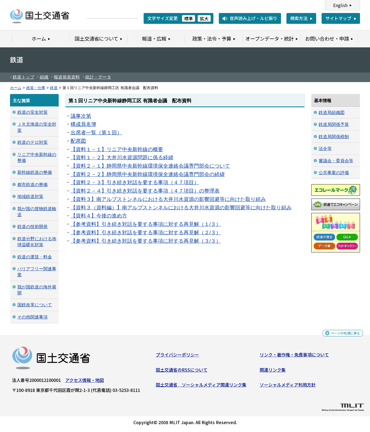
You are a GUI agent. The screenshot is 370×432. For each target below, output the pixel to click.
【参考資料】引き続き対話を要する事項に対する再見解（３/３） (146, 241)
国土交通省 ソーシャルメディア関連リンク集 (201, 387)
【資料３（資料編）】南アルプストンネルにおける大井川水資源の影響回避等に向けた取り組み (181, 207)
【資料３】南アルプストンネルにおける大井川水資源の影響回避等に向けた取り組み (168, 199)
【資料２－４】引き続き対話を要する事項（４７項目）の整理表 (145, 191)
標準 (188, 18)
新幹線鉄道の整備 (34, 172)
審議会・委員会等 (336, 160)
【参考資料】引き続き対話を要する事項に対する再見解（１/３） (146, 224)
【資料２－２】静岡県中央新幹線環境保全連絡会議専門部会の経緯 (148, 174)
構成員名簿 (83, 124)
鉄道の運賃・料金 (34, 257)
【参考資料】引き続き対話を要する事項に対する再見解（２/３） (146, 232)
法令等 (325, 148)
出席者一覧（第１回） (96, 132)
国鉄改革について (34, 305)
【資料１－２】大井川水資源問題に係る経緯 (122, 157)
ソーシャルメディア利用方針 (288, 387)
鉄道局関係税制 (334, 136)
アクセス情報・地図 (84, 382)
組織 (44, 77)
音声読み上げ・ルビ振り (253, 18)
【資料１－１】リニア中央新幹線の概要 (117, 149)
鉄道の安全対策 (32, 112)
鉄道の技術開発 (32, 226)
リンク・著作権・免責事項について (294, 356)
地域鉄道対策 (30, 196)
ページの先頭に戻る (341, 337)
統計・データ (98, 77)
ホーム (15, 88)
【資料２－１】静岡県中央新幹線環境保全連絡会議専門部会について (150, 166)
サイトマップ (338, 18)
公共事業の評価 (334, 172)
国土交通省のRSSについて (181, 372)
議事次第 (81, 116)
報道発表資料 (67, 77)
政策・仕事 (35, 88)
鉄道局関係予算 (334, 124)
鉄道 (54, 88)
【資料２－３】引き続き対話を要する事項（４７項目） (135, 182)
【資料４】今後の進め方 (99, 216)
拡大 (204, 18)
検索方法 (299, 18)
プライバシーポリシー (177, 356)
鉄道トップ (23, 77)
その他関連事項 (32, 317)
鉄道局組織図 (332, 112)
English (340, 5)
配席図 (78, 141)
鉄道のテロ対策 (32, 142)
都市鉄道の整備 (32, 184)
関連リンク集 (273, 372)
